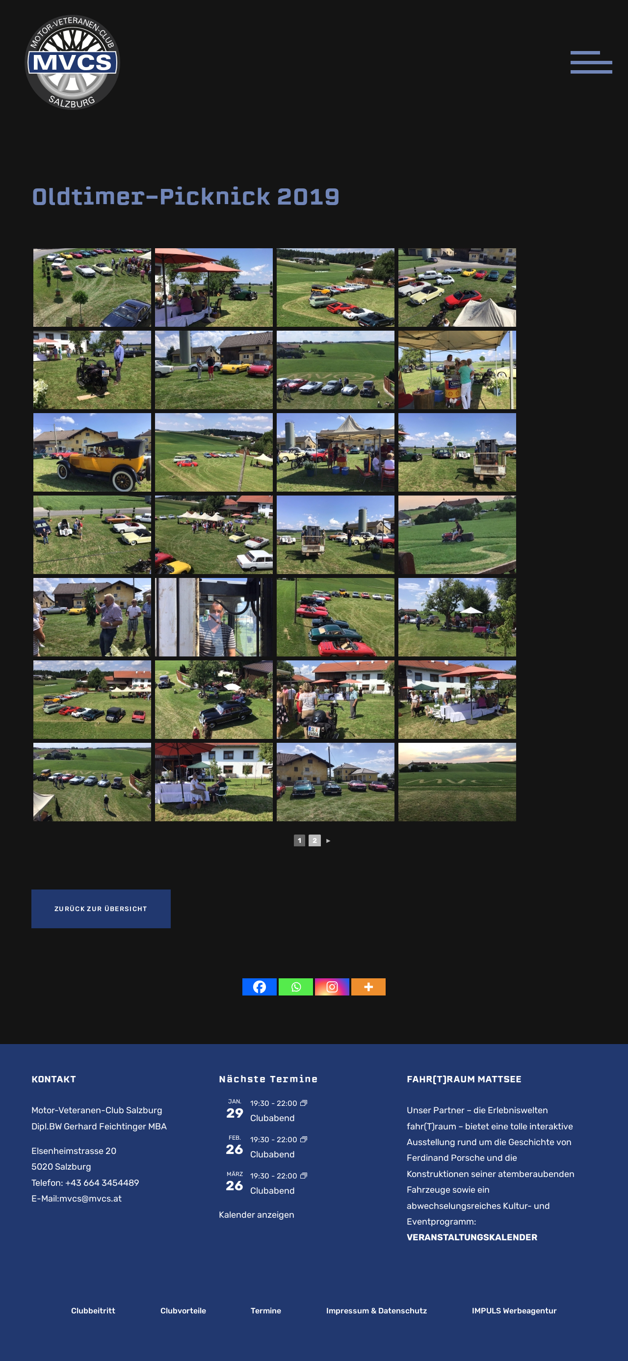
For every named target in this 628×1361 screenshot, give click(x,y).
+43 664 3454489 (102, 1183)
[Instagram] (332, 986)
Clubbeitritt (93, 1311)
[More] (368, 986)
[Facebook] (259, 986)
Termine (266, 1311)
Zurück (101, 909)
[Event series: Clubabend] (303, 1103)
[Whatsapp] (296, 986)
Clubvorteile (183, 1311)
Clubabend (272, 1118)
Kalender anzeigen (256, 1214)
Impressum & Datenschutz (376, 1311)
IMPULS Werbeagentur (514, 1311)
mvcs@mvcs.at (90, 1198)
